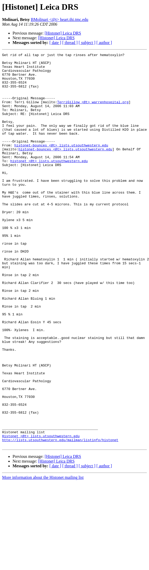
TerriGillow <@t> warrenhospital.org (93, 112)
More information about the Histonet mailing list (43, 556)
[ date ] (55, 42)
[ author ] (104, 42)
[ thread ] (70, 42)
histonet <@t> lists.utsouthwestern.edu (49, 182)
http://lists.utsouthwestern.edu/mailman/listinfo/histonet (60, 517)
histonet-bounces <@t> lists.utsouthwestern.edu (61, 164)
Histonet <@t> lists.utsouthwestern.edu (40, 513)
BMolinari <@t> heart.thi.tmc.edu (59, 19)
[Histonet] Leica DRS (63, 33)
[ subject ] (87, 42)
